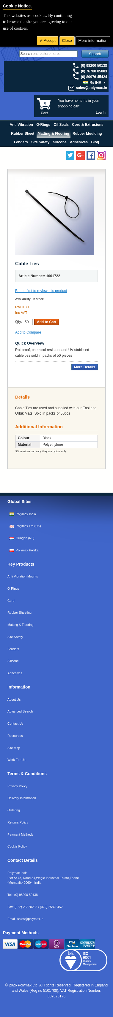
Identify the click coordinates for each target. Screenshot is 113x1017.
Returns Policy (17, 822)
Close (67, 40)
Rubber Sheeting (19, 612)
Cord (10, 600)
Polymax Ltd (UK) (28, 526)
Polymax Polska (27, 550)
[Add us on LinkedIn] (80, 155)
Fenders (13, 649)
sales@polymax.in (91, 88)
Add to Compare (28, 332)
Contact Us (15, 723)
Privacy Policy (17, 786)
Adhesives (14, 673)
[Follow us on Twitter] (70, 155)
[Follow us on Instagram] (101, 155)
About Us (14, 699)
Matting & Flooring (20, 624)
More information (92, 40)
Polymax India (26, 514)
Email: (25, 919)
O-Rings (13, 588)
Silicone (13, 661)
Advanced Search (20, 711)
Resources (15, 735)
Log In (101, 112)
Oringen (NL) (25, 538)
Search (95, 54)
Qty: (18, 322)
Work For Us (16, 759)
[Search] (48, 53)
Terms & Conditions (27, 773)
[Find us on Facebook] (91, 155)
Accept (49, 40)
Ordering (13, 810)
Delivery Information (21, 798)
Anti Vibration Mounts (22, 576)
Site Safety (15, 637)
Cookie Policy (17, 846)
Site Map (13, 748)
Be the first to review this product (41, 291)
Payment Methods (20, 834)
